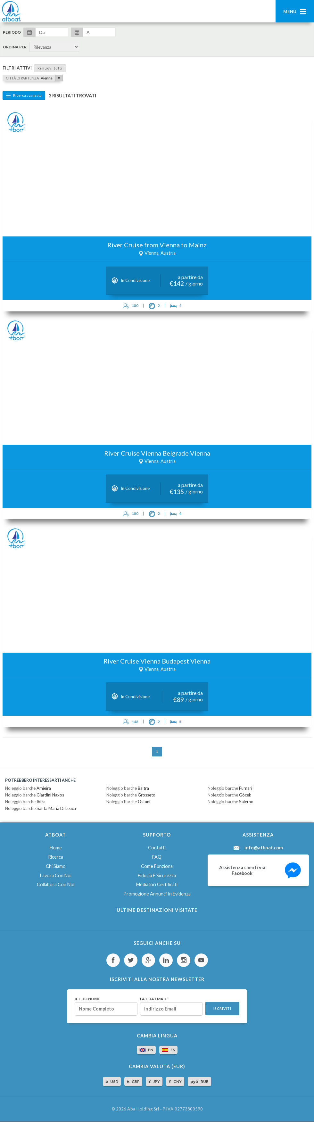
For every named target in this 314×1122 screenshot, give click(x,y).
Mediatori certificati (157, 884)
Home (56, 847)
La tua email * (154, 999)
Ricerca (55, 857)
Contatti (157, 847)
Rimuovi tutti (49, 68)
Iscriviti (222, 1009)
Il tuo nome (87, 999)
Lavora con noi (55, 875)
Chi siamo (56, 866)
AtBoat (11, 11)
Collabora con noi (55, 884)
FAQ (156, 857)
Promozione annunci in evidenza (157, 893)
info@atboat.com (263, 848)
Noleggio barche (28, 788)
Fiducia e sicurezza (157, 875)
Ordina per (15, 47)
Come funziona (157, 866)
